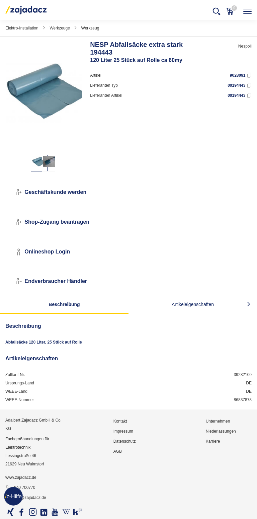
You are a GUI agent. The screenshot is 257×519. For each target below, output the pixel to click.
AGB (117, 451)
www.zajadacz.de (20, 477)
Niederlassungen (221, 431)
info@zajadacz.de (25, 498)
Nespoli (245, 46)
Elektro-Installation (21, 28)
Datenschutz (124, 441)
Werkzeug (90, 28)
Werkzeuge (60, 28)
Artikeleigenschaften (193, 304)
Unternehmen (218, 421)
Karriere (213, 441)
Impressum (123, 431)
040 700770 (20, 488)
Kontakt (120, 421)
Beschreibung (64, 304)
